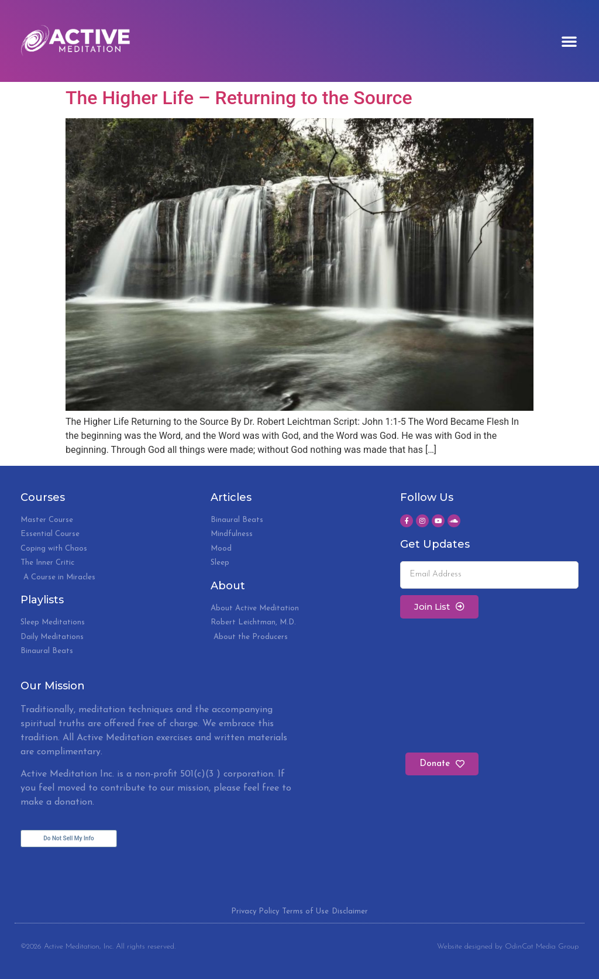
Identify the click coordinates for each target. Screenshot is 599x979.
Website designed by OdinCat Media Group (508, 946)
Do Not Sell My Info (68, 838)
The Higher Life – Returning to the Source (239, 98)
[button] (569, 41)
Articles (231, 497)
